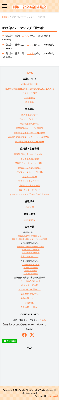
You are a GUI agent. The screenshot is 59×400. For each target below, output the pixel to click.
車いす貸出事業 (30, 270)
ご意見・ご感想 (29, 93)
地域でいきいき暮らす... (29, 289)
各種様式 (29, 207)
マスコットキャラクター (29, 181)
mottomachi (53, 396)
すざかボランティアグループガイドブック (29, 194)
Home (5, 16)
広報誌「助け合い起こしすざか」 (29, 154)
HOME (29, 72)
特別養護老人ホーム (29, 123)
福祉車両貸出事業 (31, 267)
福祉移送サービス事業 (30, 264)
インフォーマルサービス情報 (29, 172)
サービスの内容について (30, 281)
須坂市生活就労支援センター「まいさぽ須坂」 (29, 137)
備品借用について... (29, 298)
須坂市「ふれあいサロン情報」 (29, 163)
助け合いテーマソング (29, 190)
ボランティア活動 (29, 285)
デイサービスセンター (29, 119)
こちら (25, 35)
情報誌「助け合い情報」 (29, 167)
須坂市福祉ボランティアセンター (29, 132)
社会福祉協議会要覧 (29, 158)
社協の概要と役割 (29, 84)
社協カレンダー (29, 176)
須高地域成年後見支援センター (29, 141)
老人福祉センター (29, 114)
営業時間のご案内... (29, 307)
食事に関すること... (29, 256)
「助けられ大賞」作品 (29, 185)
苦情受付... (29, 302)
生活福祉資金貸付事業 (30, 252)
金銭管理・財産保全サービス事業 (30, 246)
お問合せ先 (29, 97)
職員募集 (29, 102)
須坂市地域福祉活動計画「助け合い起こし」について (29, 88)
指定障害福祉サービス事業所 (29, 128)
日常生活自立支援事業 (30, 249)
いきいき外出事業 (31, 273)
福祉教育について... (29, 294)
